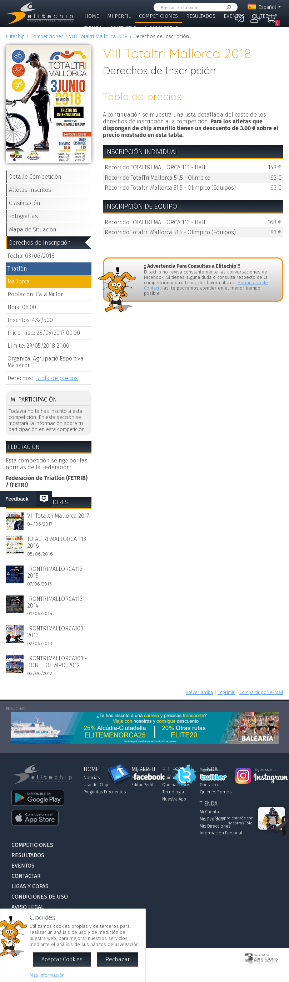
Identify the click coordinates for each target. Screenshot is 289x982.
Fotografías (23, 216)
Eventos (234, 16)
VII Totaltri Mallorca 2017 (58, 515)
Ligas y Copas (161, 28)
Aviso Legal (27, 907)
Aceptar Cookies (62, 959)
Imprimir (226, 692)
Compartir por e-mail (261, 692)
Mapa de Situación (32, 229)
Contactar (123, 28)
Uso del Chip (96, 784)
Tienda (93, 28)
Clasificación (24, 203)
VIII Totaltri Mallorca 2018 (98, 37)
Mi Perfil (119, 16)
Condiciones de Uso (39, 896)
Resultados (200, 16)
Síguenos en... (144, 770)
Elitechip (265, 16)
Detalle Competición (35, 176)
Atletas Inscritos (30, 189)
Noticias (92, 777)
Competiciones (158, 16)
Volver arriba (199, 692)
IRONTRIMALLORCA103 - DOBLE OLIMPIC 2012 (57, 662)
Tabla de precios (57, 378)
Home (91, 16)
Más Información (47, 975)
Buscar (227, 7)
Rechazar (117, 959)
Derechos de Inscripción (40, 242)
